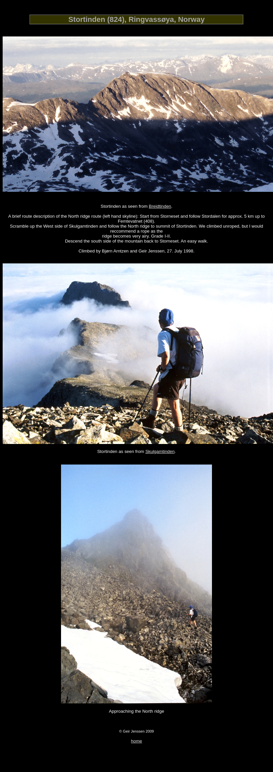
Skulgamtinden (159, 451)
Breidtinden (160, 206)
